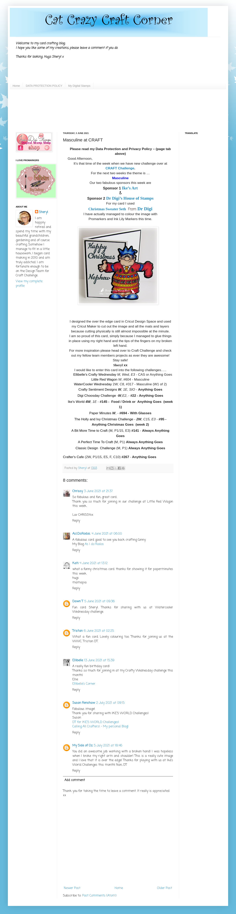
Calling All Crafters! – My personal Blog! (100, 726)
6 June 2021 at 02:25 (99, 631)
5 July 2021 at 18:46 (108, 745)
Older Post (164, 888)
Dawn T (77, 601)
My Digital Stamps (79, 85)
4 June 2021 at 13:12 (94, 563)
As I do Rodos (94, 544)
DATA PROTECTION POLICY (44, 85)
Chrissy (77, 491)
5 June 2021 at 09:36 (99, 601)
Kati (75, 563)
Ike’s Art (130, 188)
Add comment (75, 780)
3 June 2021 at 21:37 (98, 491)
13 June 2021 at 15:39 (99, 660)
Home (16, 85)
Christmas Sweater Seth (107, 209)
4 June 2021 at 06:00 (107, 533)
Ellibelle (77, 660)
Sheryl (43, 212)
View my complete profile (29, 283)
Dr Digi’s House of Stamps (130, 198)
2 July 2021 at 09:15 (110, 703)
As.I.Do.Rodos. (81, 533)
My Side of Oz (82, 745)
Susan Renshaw (83, 703)
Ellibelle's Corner (83, 684)
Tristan (77, 631)
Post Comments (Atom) (99, 895)
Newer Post (72, 888)
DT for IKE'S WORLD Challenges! (95, 722)
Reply (76, 520)
